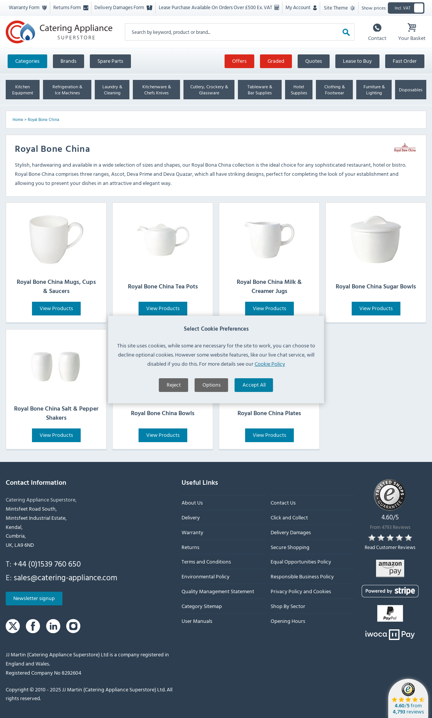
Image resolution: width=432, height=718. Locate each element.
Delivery (191, 517)
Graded (276, 61)
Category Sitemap (202, 606)
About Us (192, 502)
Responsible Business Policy (302, 576)
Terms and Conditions (206, 561)
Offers (239, 61)
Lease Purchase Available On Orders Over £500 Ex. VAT (219, 7)
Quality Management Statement (218, 591)
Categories (27, 61)
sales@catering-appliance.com (65, 577)
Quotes (313, 61)
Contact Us (283, 502)
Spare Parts (110, 61)
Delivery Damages (291, 532)
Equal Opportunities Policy (301, 561)
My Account (301, 7)
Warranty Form (28, 7)
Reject (174, 417)
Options (211, 417)
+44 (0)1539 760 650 (47, 563)
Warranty (192, 532)
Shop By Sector (288, 606)
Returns (190, 547)
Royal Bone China (43, 119)
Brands (69, 61)
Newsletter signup (34, 598)
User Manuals (197, 620)
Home (18, 119)
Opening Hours (288, 620)
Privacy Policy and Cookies (301, 591)
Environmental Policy (206, 576)
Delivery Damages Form (123, 7)
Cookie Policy (270, 396)
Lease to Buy (357, 61)
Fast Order (405, 61)
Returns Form (70, 7)
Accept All (254, 417)
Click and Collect (289, 517)
